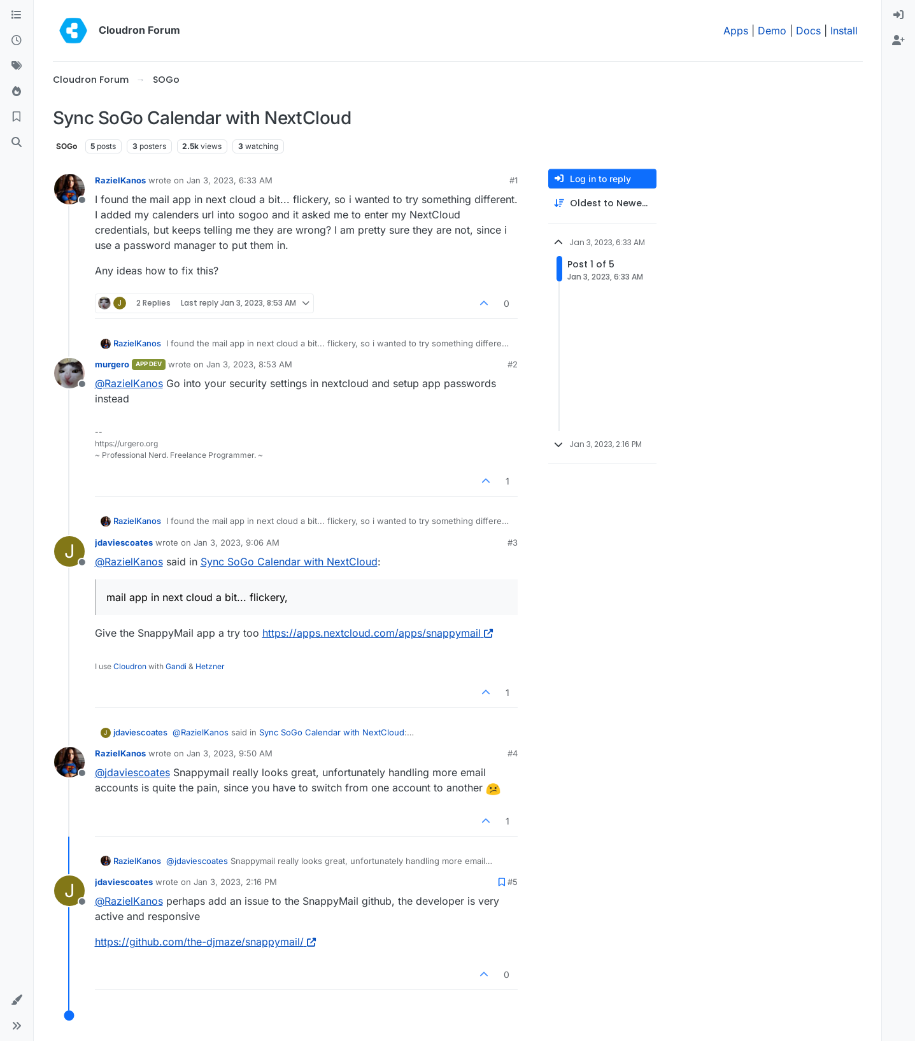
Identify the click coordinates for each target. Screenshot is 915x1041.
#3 (512, 542)
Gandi (176, 666)
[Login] (898, 15)
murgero (112, 364)
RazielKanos (120, 180)
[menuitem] (898, 15)
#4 (512, 753)
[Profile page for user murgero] (69, 373)
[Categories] (16, 15)
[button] (16, 1000)
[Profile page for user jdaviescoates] (69, 551)
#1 (513, 180)
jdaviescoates (124, 542)
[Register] (898, 41)
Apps (735, 30)
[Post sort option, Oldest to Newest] (602, 203)
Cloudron (129, 666)
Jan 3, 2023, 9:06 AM (237, 542)
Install (844, 30)
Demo (772, 30)
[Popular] (16, 91)
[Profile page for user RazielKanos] (69, 189)
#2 (512, 364)
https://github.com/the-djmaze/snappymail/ (205, 941)
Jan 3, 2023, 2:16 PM (235, 882)
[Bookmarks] (16, 117)
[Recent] (16, 41)
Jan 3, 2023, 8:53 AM (249, 364)
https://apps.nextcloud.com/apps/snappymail (377, 633)
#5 (512, 882)
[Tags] (16, 66)
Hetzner (210, 666)
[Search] (16, 142)
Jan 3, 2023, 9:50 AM (230, 753)
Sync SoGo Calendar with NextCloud (289, 561)
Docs (808, 30)
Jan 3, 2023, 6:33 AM (230, 180)
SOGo (66, 146)
